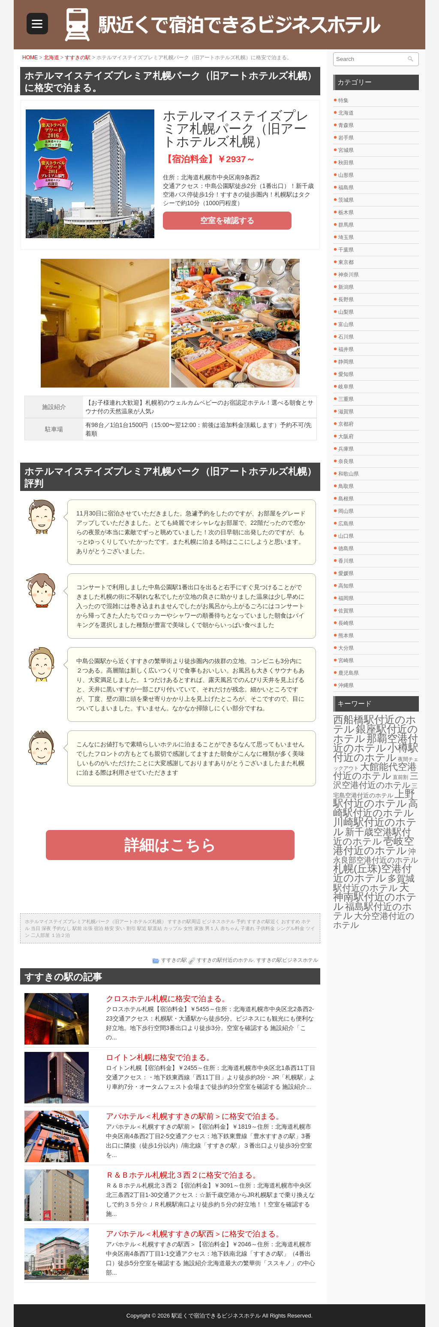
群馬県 (346, 225)
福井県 (346, 349)
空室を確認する (227, 220)
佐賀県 (346, 611)
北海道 (51, 58)
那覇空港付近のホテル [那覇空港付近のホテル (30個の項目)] (375, 743)
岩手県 (346, 138)
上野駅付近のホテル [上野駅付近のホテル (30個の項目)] (374, 798)
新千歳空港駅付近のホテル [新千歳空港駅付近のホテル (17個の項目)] (372, 837)
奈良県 (346, 461)
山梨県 (346, 312)
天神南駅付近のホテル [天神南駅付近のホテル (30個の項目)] (375, 897)
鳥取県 (346, 486)
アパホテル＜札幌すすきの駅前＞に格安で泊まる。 (194, 1116)
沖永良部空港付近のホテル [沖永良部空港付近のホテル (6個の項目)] (375, 855)
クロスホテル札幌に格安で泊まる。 (167, 998)
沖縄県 (346, 685)
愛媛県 (346, 573)
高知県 (346, 586)
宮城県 (346, 150)
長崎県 (346, 623)
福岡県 (346, 598)
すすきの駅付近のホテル (225, 960)
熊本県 (346, 636)
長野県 (346, 300)
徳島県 (346, 548)
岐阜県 (346, 387)
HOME (30, 58)
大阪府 (346, 436)
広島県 (346, 524)
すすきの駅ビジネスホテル (287, 960)
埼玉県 (346, 237)
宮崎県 (346, 660)
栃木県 (346, 212)
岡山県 (346, 511)
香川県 (346, 561)
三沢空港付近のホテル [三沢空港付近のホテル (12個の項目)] (375, 780)
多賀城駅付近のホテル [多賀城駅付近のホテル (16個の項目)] (374, 883)
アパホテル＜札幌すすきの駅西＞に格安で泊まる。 (194, 1234)
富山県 (346, 324)
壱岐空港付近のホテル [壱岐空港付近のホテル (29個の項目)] (373, 845)
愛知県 (346, 374)
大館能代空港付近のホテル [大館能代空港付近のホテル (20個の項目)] (375, 771)
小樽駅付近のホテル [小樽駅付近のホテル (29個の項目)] (375, 752)
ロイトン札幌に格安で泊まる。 (160, 1057)
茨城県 (346, 200)
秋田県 (346, 163)
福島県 (346, 188)
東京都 (346, 262)
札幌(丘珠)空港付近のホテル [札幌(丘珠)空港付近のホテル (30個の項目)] (372, 873)
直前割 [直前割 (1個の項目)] (400, 777)
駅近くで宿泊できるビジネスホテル (216, 1315)
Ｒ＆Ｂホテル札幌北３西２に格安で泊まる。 (183, 1175)
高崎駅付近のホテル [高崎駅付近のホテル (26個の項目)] (375, 808)
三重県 (346, 399)
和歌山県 (348, 474)
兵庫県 (346, 449)
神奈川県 (348, 275)
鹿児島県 (348, 673)
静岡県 (346, 362)
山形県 (346, 175)
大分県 (346, 648)
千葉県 (346, 250)
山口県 (346, 536)
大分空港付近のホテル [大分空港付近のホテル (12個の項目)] (373, 920)
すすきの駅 (77, 58)
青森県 (346, 125)
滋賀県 (346, 412)
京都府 (346, 424)
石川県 (346, 337)
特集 (343, 100)
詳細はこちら (170, 844)
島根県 (346, 499)
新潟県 (346, 287)
